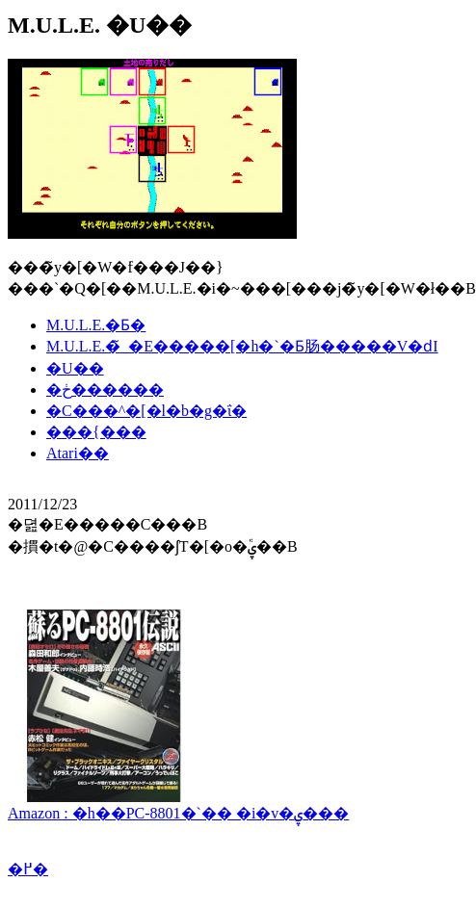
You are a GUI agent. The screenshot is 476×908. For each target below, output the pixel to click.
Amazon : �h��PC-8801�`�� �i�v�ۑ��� (178, 805)
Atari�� (77, 453)
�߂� (28, 869)
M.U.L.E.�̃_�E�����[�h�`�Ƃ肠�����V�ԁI (242, 346)
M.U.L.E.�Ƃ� (95, 325)
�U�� (75, 368)
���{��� (96, 432)
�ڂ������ (105, 389)
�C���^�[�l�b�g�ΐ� (146, 410)
